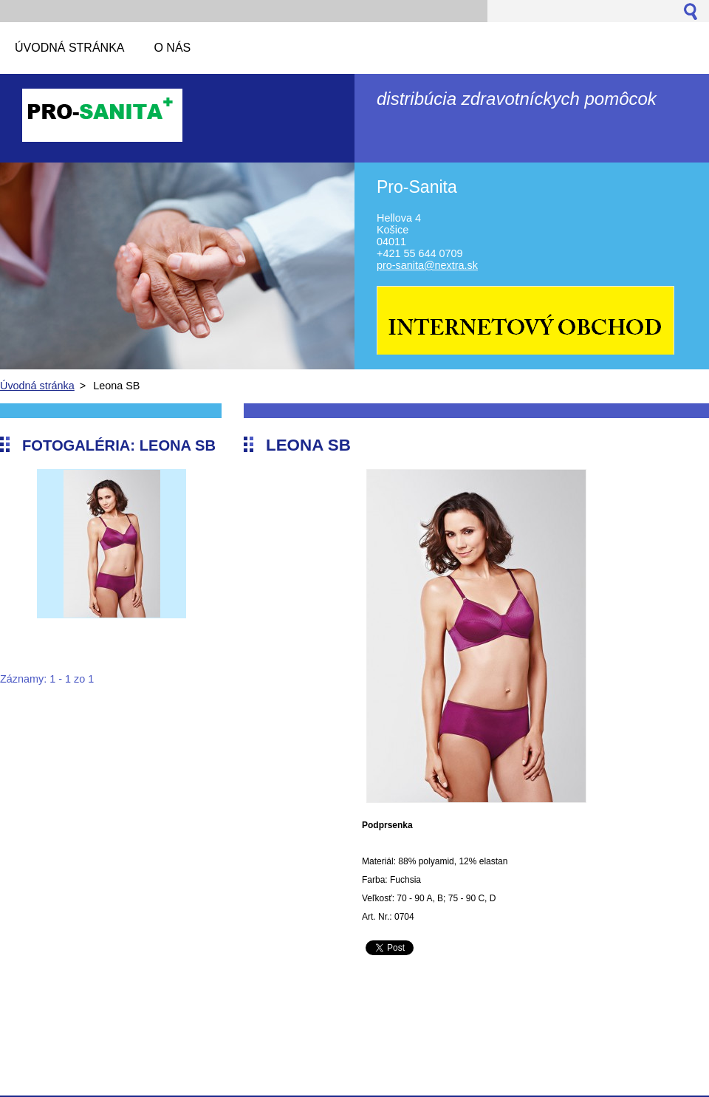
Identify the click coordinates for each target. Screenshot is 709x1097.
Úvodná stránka (37, 386)
